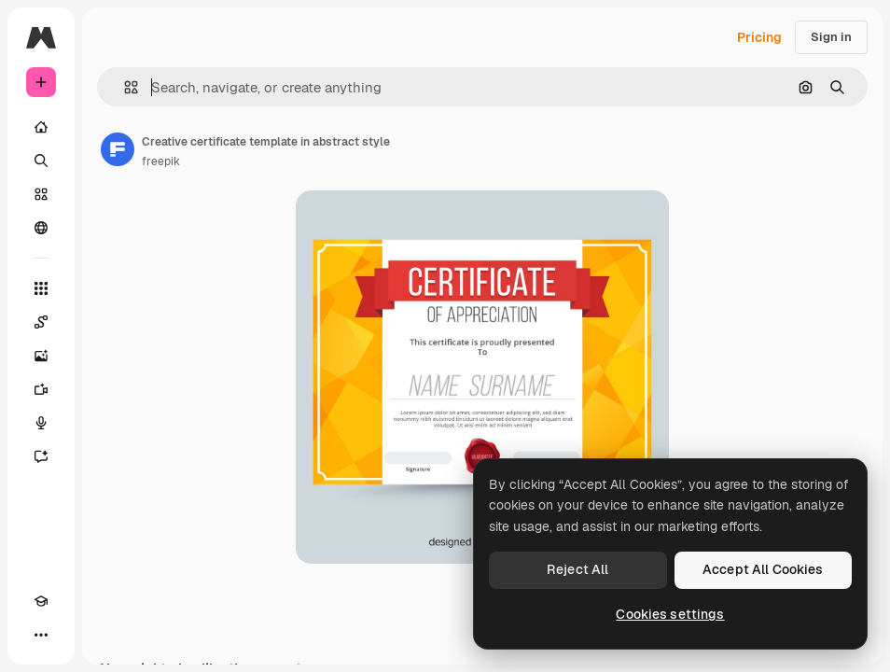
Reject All (577, 569)
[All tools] (41, 288)
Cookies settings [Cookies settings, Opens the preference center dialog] (670, 614)
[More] (41, 635)
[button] (123, 87)
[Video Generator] (41, 389)
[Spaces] (41, 322)
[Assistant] (41, 456)
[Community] (41, 228)
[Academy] (41, 601)
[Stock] (41, 194)
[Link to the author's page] (117, 149)
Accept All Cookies (763, 569)
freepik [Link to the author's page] (161, 161)
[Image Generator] (41, 356)
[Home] (41, 127)
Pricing (759, 37)
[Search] (41, 160)
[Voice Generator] (41, 423)
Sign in (831, 37)
